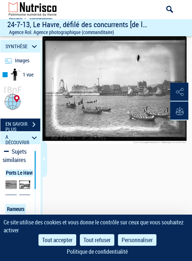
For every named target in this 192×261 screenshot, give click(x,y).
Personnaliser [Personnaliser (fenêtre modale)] (137, 240)
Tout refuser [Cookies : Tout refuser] (97, 240)
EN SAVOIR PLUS (22, 125)
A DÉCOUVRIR (22, 138)
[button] (13, 101)
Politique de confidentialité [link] (97, 252)
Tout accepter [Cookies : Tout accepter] (57, 240)
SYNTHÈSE (22, 46)
